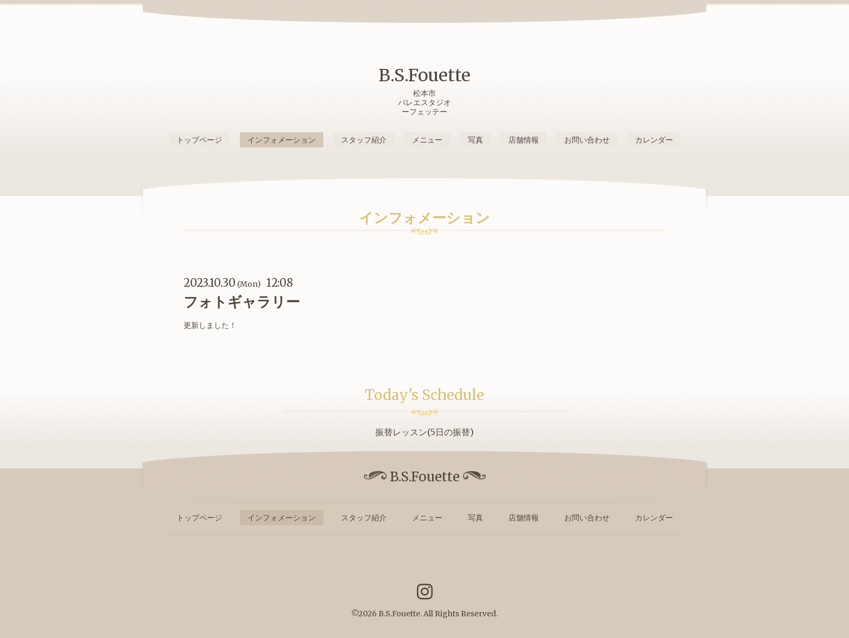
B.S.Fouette (424, 75)
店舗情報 (523, 140)
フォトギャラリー (242, 302)
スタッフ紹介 (364, 140)
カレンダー (654, 140)
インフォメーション (281, 140)
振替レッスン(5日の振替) (424, 432)
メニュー (427, 140)
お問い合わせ (587, 140)
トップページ (199, 140)
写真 (475, 140)
